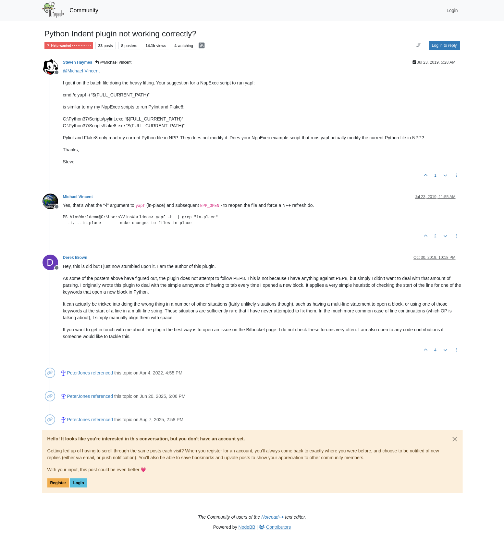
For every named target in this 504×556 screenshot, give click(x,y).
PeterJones (78, 372)
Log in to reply (444, 45)
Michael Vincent (78, 197)
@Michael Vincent (113, 62)
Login (78, 483)
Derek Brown (75, 257)
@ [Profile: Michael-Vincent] (81, 70)
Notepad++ (272, 517)
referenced (102, 372)
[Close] (454, 439)
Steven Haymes (77, 62)
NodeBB (247, 527)
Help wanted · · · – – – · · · (68, 46)
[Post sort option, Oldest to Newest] (418, 45)
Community (83, 10)
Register (58, 483)
